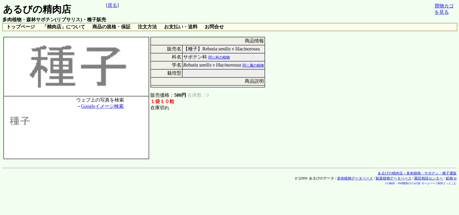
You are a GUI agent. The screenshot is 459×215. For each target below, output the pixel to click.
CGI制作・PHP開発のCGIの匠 (403, 183)
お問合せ (214, 26)
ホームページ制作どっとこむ (439, 183)
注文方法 (147, 26)
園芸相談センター (428, 178)
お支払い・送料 (181, 26)
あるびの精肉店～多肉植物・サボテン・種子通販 (417, 173)
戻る (112, 5)
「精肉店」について (63, 26)
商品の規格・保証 (111, 26)
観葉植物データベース (393, 178)
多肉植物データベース (355, 178)
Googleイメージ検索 (102, 106)
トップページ (20, 26)
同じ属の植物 (253, 65)
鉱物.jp (451, 178)
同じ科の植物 (219, 57)
